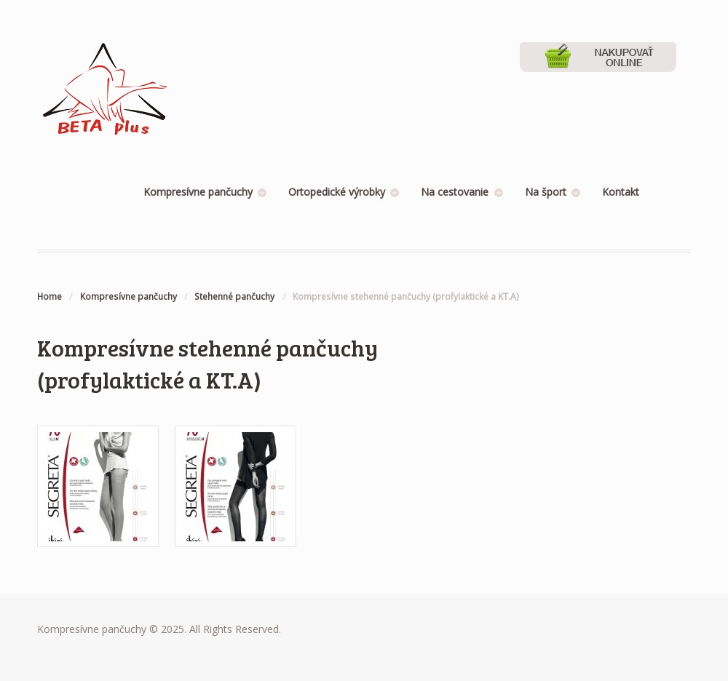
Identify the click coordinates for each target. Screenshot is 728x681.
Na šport (545, 192)
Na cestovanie (454, 192)
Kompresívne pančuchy (198, 192)
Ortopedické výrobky (336, 192)
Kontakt (620, 192)
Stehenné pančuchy (234, 296)
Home (49, 296)
